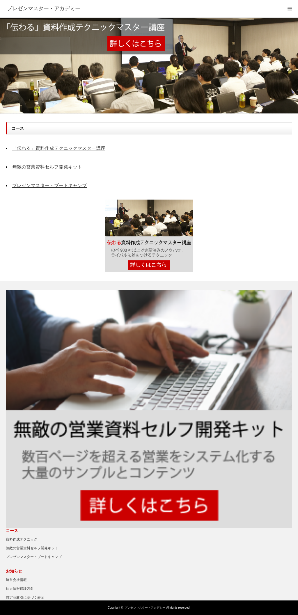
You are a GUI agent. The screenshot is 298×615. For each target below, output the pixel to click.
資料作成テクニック (21, 539)
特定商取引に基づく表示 (25, 598)
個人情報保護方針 (20, 588)
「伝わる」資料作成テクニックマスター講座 (58, 148)
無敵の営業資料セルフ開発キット (47, 166)
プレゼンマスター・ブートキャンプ (49, 185)
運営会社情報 (16, 580)
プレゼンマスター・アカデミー (145, 607)
